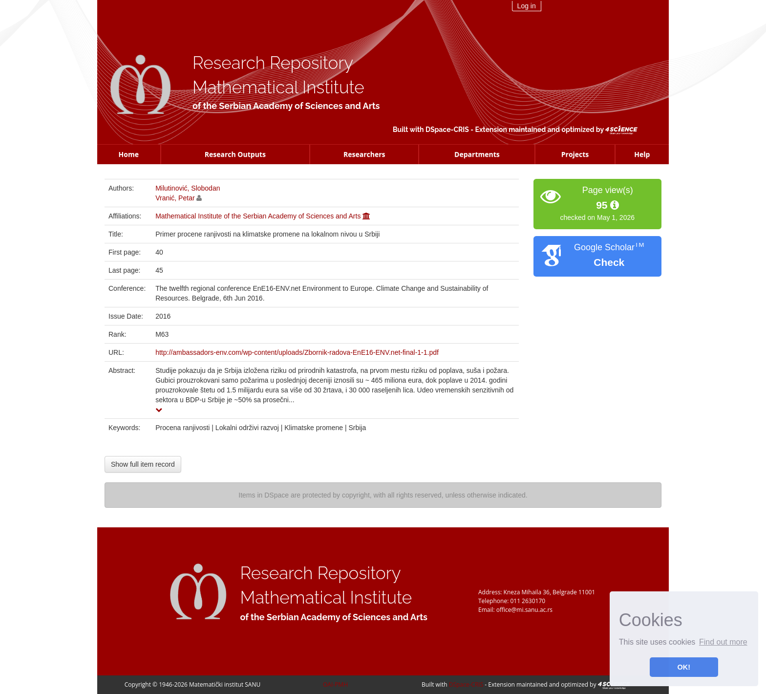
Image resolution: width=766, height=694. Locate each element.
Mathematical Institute (278, 87)
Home (129, 154)
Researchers (364, 154)
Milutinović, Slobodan (187, 188)
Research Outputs (235, 154)
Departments (477, 154)
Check (609, 262)
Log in (526, 6)
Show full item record (143, 464)
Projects (575, 154)
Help (642, 154)
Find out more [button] (723, 642)
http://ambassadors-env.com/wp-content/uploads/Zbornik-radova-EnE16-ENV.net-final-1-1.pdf (297, 352)
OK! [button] (684, 667)
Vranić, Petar (174, 198)
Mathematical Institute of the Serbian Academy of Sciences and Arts (258, 216)
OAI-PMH (335, 684)
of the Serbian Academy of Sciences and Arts (286, 106)
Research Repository (272, 63)
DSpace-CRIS (447, 129)
